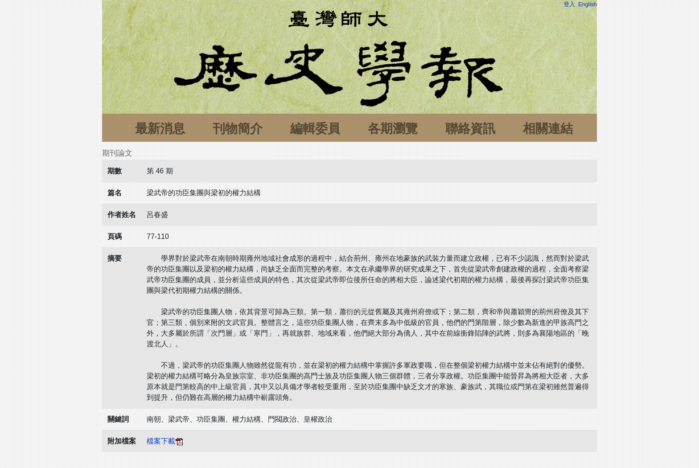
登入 (569, 4)
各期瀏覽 (393, 128)
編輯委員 (315, 128)
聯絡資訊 (470, 128)
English (587, 4)
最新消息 (160, 128)
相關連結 (548, 128)
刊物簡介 (238, 128)
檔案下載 (165, 441)
